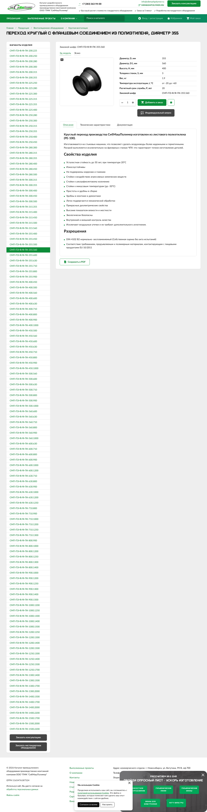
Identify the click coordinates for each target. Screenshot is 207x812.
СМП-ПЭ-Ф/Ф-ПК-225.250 (23, 83)
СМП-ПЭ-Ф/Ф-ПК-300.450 (23, 196)
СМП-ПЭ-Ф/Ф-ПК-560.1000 (24, 438)
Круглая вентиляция (78, 28)
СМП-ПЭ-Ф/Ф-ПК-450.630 (23, 347)
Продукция (23, 28)
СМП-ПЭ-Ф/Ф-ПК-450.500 (23, 331)
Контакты (75, 778)
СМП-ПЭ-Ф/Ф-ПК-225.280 (23, 88)
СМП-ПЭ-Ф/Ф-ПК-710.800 (23, 508)
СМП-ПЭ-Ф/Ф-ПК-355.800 (23, 271)
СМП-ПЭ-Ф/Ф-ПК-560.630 (23, 417)
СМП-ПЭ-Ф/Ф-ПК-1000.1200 (25, 605)
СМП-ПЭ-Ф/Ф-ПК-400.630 (23, 304)
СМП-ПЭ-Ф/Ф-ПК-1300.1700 (25, 686)
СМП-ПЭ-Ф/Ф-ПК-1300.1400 (25, 675)
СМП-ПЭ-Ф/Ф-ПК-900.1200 (24, 578)
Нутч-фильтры (176, 803)
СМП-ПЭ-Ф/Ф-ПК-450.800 (23, 357)
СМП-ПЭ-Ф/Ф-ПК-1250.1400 (25, 659)
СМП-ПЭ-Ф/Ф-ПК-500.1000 (24, 406)
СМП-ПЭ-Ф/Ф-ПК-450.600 (23, 341)
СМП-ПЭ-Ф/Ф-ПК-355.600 (23, 255)
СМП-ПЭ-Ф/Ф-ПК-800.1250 (24, 557)
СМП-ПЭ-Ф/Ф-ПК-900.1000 (24, 573)
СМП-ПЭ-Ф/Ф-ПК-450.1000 (24, 368)
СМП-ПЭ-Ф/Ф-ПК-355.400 (23, 234)
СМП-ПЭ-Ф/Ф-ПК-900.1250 (24, 584)
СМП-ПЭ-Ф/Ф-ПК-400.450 (23, 282)
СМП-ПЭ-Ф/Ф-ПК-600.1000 (24, 465)
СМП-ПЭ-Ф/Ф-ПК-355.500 (23, 244)
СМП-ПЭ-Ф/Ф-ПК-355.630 (23, 261)
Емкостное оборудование (137, 789)
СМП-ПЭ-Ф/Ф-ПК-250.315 (23, 126)
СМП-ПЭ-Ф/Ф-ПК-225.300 (23, 94)
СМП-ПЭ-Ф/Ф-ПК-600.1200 (24, 471)
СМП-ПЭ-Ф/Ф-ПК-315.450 (23, 218)
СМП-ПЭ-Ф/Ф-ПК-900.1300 (24, 589)
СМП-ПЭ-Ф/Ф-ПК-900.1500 (24, 600)
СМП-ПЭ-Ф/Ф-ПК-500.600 (23, 379)
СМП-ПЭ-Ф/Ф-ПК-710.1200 (24, 524)
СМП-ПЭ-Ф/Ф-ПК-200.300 (23, 67)
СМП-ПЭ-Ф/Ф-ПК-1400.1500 (25, 697)
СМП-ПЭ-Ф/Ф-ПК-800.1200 (24, 551)
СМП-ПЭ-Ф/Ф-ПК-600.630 (23, 444)
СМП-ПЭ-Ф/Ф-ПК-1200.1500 (25, 648)
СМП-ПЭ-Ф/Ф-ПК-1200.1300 (25, 637)
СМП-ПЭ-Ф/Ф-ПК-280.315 (23, 153)
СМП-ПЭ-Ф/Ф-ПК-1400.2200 (25, 713)
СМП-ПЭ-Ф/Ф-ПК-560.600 (23, 411)
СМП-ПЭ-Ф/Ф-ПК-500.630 (23, 384)
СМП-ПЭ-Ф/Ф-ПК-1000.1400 (25, 621)
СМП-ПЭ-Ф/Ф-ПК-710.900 (23, 514)
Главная (9, 28)
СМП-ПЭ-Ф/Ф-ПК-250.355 (23, 131)
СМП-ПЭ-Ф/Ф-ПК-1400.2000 (25, 707)
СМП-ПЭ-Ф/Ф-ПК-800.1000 (24, 546)
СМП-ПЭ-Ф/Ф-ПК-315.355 (23, 207)
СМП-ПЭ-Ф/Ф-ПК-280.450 (23, 169)
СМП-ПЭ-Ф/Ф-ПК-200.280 (23, 61)
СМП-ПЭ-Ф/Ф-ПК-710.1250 (24, 530)
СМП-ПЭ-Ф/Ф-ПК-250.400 (23, 137)
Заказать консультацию (184, 3)
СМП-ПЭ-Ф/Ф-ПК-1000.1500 (25, 627)
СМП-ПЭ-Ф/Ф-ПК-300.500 (23, 201)
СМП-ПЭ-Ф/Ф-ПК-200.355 (23, 78)
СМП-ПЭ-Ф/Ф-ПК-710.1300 (24, 535)
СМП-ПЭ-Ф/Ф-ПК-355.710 (23, 266)
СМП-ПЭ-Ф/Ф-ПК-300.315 (23, 180)
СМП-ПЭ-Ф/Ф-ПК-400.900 (23, 320)
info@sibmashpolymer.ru (153, 2)
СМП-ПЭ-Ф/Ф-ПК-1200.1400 (25, 643)
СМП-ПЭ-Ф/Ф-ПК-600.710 (23, 449)
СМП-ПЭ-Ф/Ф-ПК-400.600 (23, 298)
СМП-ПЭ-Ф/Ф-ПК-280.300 (23, 148)
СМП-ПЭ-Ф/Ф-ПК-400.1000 (24, 325)
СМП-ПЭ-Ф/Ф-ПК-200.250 (23, 56)
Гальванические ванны (189, 789)
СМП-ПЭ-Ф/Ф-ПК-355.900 (23, 277)
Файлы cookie (12, 795)
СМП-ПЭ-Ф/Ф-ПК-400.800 (23, 314)
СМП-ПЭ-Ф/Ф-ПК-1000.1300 (25, 616)
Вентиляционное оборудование (49, 28)
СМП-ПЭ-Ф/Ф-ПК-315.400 (23, 212)
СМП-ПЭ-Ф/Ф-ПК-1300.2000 (25, 691)
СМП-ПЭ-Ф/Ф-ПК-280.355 (23, 158)
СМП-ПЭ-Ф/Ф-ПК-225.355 (23, 104)
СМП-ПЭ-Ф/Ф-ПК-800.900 (23, 541)
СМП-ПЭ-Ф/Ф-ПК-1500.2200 (25, 729)
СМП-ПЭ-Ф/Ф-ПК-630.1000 (24, 492)
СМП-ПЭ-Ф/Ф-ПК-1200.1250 (25, 632)
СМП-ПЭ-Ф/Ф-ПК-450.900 (23, 363)
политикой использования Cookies (93, 793)
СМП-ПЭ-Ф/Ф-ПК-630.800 (23, 481)
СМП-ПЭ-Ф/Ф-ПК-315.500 (23, 223)
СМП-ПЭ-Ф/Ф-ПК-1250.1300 (25, 654)
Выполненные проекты (82, 768)
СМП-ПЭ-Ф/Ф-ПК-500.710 (23, 390)
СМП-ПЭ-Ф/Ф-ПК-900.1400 (24, 594)
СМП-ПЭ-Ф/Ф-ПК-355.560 (23, 250)
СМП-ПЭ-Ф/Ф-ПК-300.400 (23, 191)
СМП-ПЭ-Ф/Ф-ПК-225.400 (23, 110)
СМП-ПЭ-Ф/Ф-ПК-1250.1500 (25, 664)
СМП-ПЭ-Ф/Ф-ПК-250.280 (23, 115)
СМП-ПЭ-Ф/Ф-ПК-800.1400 (24, 567)
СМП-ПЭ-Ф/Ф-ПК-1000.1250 (25, 610)
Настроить (107, 805)
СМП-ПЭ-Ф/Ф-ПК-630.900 (23, 487)
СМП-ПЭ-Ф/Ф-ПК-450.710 (23, 352)
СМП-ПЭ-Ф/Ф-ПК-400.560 (23, 293)
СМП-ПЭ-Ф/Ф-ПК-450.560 (23, 336)
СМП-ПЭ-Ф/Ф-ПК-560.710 (23, 422)
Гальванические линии (163, 789)
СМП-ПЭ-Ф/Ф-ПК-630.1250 (24, 503)
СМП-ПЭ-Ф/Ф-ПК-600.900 (23, 460)
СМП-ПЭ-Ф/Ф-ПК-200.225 (23, 51)
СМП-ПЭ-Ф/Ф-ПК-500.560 (23, 374)
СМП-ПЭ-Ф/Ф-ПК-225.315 (23, 99)
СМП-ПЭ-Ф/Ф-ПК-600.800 (23, 454)
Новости (74, 782)
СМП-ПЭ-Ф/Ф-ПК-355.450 (23, 239)
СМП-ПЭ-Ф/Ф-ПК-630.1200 (24, 497)
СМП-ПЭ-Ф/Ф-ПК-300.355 (23, 185)
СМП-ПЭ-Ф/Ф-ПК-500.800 (23, 395)
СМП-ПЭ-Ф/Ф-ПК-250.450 (23, 142)
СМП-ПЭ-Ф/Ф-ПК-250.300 (23, 121)
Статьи (73, 787)
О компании (76, 773)
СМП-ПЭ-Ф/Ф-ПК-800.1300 (24, 562)
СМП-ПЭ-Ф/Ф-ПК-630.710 (23, 476)
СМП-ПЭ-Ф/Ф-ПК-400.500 (23, 288)
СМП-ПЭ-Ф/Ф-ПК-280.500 (23, 174)
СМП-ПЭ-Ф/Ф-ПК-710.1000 (24, 519)
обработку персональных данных (22, 789)
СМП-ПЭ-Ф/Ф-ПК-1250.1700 (25, 670)
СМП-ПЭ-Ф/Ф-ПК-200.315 (23, 72)
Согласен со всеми (88, 805)
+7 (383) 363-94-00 (91, 4)
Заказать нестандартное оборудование (28, 746)
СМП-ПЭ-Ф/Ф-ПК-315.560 (23, 228)
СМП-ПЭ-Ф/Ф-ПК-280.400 (23, 164)
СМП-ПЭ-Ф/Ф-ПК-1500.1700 (25, 718)
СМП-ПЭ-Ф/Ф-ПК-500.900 (23, 401)
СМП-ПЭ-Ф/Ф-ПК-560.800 (23, 427)
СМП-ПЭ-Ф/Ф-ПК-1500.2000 (25, 724)
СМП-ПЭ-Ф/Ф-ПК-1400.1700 (25, 702)
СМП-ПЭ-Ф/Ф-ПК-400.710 (23, 309)
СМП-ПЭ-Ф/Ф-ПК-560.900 (23, 433)
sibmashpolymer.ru (152, 5)
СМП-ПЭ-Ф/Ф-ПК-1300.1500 (25, 680)
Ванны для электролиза (150, 803)
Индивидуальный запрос (159, 115)
